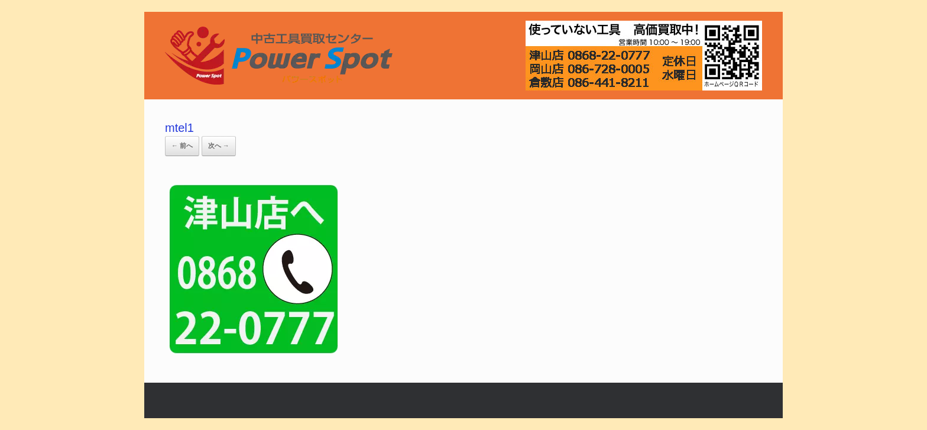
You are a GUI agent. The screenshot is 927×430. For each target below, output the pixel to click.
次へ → (218, 145)
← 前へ (182, 145)
